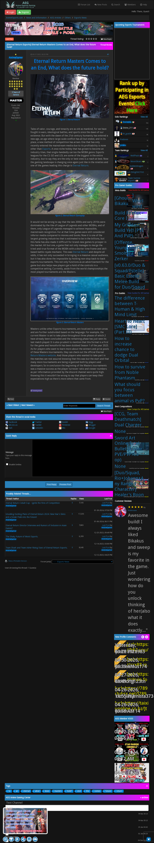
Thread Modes (106, 45)
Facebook (11, 422)
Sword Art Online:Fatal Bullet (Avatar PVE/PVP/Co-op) (129, 448)
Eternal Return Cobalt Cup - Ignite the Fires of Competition (33, 503)
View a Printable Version (17, 561)
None (120, 431)
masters (58, 791)
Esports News (80, 17)
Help (143, 4)
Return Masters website (43, 355)
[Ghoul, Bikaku (130, 201)
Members (130, 4)
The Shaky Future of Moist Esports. (22, 536)
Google (90, 428)
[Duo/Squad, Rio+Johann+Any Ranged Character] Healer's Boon (129, 483)
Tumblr (37, 425)
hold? (69, 791)
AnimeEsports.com (14, 17)
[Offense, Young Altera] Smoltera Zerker (128, 250)
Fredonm (124, 139)
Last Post (9, 39)
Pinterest (64, 425)
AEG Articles (55, 17)
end (79, 791)
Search (115, 4)
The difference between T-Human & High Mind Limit (130, 306)
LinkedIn (37, 428)
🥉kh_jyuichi (125, 133)
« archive (144, 797)
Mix (62, 428)
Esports (46, 148)
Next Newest (27, 405)
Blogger (91, 425)
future (108, 791)
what (37, 791)
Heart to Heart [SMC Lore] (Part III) (130, 326)
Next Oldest (13, 405)
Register (24, 12)
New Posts (101, 4)
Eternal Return (80, 165)
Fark (9, 428)
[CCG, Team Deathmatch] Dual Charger (128, 419)
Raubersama (132, 510)
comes (97, 791)
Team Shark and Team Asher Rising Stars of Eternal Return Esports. (36, 547)
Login (10, 12)
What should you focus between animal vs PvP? (130, 392)
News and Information (36, 17)
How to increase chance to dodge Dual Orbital (126, 349)
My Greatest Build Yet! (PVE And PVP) (129, 230)
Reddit (63, 422)
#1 (108, 54)
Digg (89, 422)
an (17, 791)
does (47, 791)
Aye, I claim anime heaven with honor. (26, 831)
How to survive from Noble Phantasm (130, 372)
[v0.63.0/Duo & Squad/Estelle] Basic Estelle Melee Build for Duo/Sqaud (130, 276)
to (9, 791)
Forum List (84, 4)
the (87, 791)
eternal (26, 791)
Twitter (37, 422)
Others (68, 17)
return (119, 791)
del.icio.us (11, 425)
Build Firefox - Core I (129, 215)
